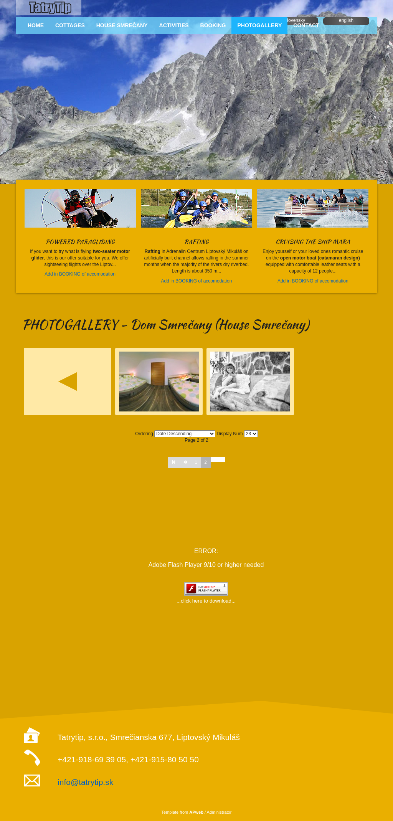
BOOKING (213, 25)
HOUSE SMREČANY (122, 25)
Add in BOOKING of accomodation (80, 274)
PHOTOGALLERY (259, 25)
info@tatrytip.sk (85, 782)
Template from (182, 812)
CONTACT (306, 25)
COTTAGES (70, 25)
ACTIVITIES (174, 25)
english (346, 20)
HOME (36, 25)
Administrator (219, 812)
